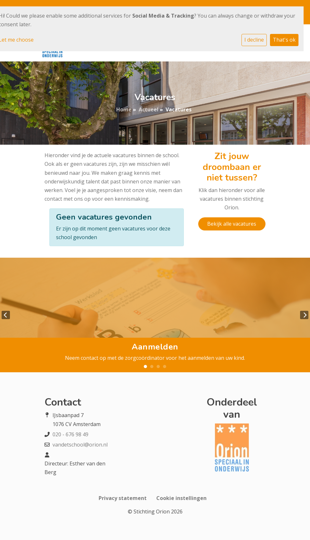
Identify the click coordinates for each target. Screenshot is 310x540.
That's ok (284, 39)
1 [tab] (145, 366)
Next (304, 315)
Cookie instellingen (181, 498)
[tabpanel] (155, 315)
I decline (254, 39)
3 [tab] (158, 366)
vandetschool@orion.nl (80, 444)
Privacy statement (123, 498)
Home (124, 109)
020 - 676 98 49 (70, 434)
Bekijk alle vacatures (231, 223)
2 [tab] (151, 366)
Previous (6, 315)
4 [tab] (164, 366)
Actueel (149, 109)
